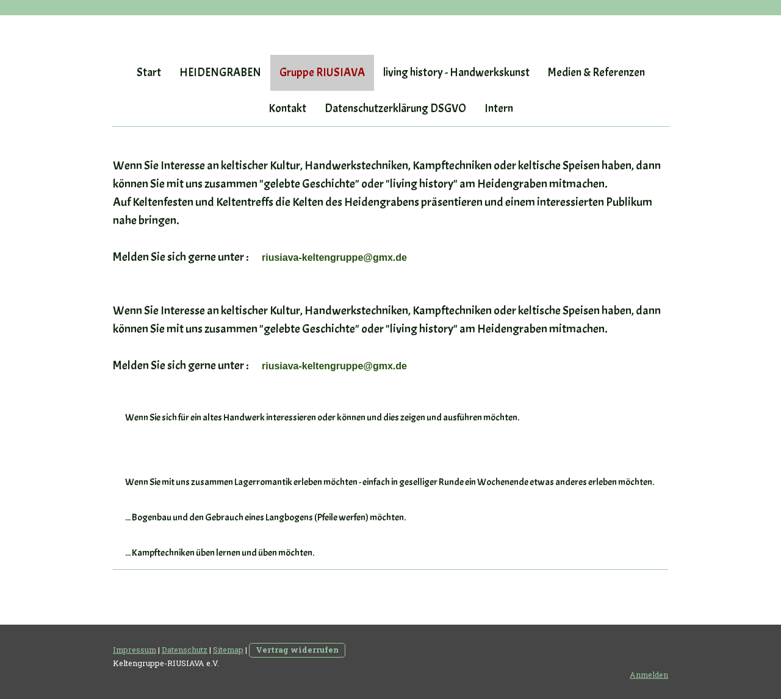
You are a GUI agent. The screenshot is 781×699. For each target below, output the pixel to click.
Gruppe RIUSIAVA (322, 72)
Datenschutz (184, 650)
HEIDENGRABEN (220, 72)
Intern (498, 108)
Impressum (134, 650)
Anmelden (649, 674)
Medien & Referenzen (596, 72)
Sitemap (228, 650)
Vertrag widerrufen (297, 650)
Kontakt (287, 108)
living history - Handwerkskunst (456, 72)
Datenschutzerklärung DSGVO (395, 108)
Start (149, 72)
